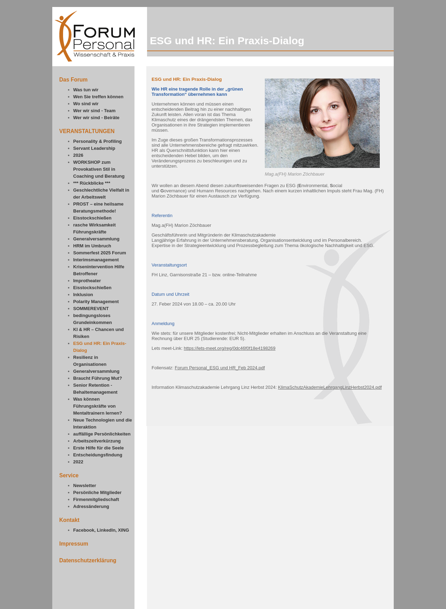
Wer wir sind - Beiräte (96, 117)
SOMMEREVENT (91, 308)
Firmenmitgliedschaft (96, 499)
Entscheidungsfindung (97, 454)
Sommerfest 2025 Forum (99, 252)
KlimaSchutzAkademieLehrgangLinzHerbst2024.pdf (330, 387)
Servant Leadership (94, 148)
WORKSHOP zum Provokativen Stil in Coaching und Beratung (98, 169)
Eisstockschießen (92, 218)
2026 (78, 155)
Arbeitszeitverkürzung (97, 441)
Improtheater (87, 280)
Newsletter (84, 485)
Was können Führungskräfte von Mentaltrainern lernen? (97, 406)
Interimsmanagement (96, 259)
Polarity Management (96, 301)
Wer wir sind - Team (94, 110)
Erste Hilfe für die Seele (98, 447)
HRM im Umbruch (92, 245)
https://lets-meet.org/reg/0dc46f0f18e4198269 (230, 348)
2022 (78, 461)
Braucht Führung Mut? (97, 378)
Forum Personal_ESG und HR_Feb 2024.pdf (220, 367)
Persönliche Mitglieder (97, 492)
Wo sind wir (86, 103)
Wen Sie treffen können (98, 96)
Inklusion (83, 294)
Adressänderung (91, 506)
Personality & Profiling (97, 141)
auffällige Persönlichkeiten (102, 434)
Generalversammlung (96, 238)
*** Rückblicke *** (91, 183)
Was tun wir (85, 89)
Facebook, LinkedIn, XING (101, 530)
